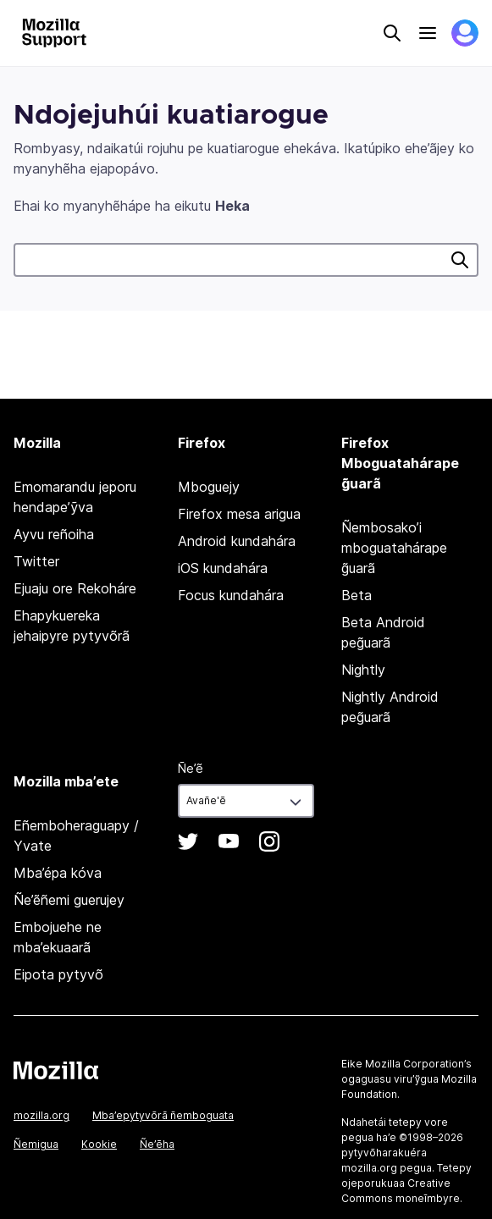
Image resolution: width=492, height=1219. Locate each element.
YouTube (228, 841)
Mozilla (56, 1070)
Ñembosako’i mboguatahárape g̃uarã (394, 547)
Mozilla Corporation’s (418, 1063)
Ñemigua (36, 1144)
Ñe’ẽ (190, 768)
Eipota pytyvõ (58, 974)
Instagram (269, 841)
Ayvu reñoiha (54, 534)
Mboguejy (209, 486)
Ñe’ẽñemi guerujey (69, 899)
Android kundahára (237, 540)
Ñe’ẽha (157, 1144)
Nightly (363, 669)
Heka (459, 259)
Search (392, 33)
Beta (356, 595)
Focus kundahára (231, 595)
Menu (427, 33)
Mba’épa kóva (58, 872)
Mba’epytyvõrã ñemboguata (163, 1115)
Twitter (36, 561)
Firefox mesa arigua (239, 513)
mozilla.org (41, 1115)
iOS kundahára (223, 568)
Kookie (99, 1144)
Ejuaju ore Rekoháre (75, 588)
